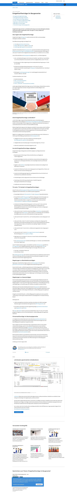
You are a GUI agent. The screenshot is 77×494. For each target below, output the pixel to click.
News (42, 2)
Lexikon (15, 2)
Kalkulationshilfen (29, 2)
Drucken (27, 352)
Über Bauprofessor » (21, 349)
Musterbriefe (21, 2)
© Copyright (48, 352)
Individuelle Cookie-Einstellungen (18, 484)
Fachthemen (37, 2)
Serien (46, 2)
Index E (17, 7)
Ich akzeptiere (39, 484)
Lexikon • (14, 7)
